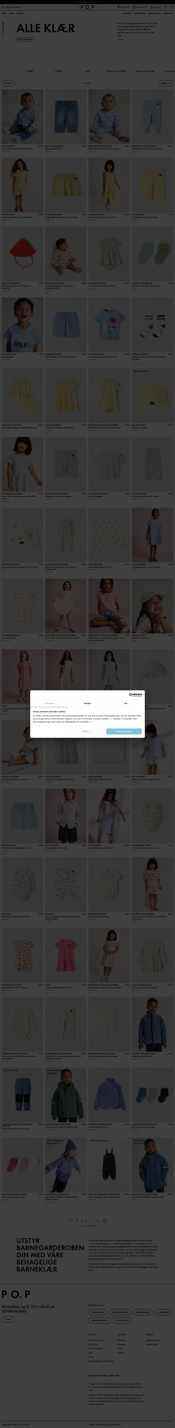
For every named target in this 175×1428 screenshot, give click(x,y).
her (110, 719)
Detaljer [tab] (87, 703)
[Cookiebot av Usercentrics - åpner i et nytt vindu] (131, 695)
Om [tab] (125, 703)
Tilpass (87, 731)
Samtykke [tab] (49, 703)
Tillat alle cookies (124, 731)
